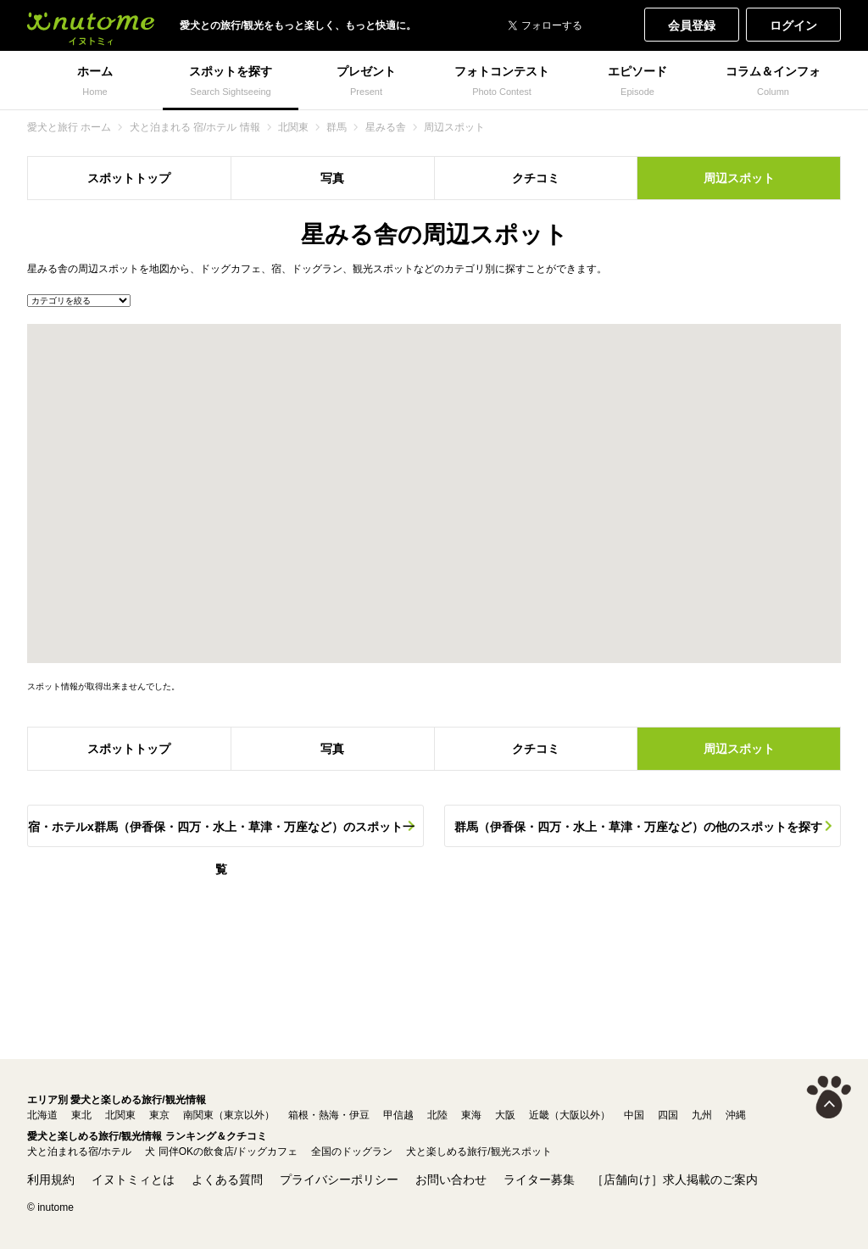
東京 (159, 1115)
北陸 (437, 1115)
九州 (702, 1115)
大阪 (505, 1115)
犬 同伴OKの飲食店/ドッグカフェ (221, 1151)
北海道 (42, 1115)
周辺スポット (739, 178)
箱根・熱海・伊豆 (329, 1115)
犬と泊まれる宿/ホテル (79, 1151)
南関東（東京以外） (229, 1115)
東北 (81, 1115)
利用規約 (51, 1179)
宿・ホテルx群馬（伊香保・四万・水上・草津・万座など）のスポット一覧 (221, 833)
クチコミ (535, 178)
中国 (634, 1115)
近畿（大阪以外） (569, 1115)
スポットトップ (128, 178)
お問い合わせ (451, 1179)
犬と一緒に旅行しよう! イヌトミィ (90, 25)
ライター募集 (539, 1179)
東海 (471, 1115)
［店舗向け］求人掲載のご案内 (675, 1179)
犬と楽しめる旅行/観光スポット (478, 1151)
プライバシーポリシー (339, 1179)
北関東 (120, 1115)
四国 (668, 1115)
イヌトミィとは (133, 1179)
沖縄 (736, 1115)
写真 (332, 178)
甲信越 (398, 1115)
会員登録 (691, 25)
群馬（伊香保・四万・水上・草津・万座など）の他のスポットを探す (638, 827)
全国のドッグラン (351, 1151)
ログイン (793, 25)
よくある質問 (227, 1179)
